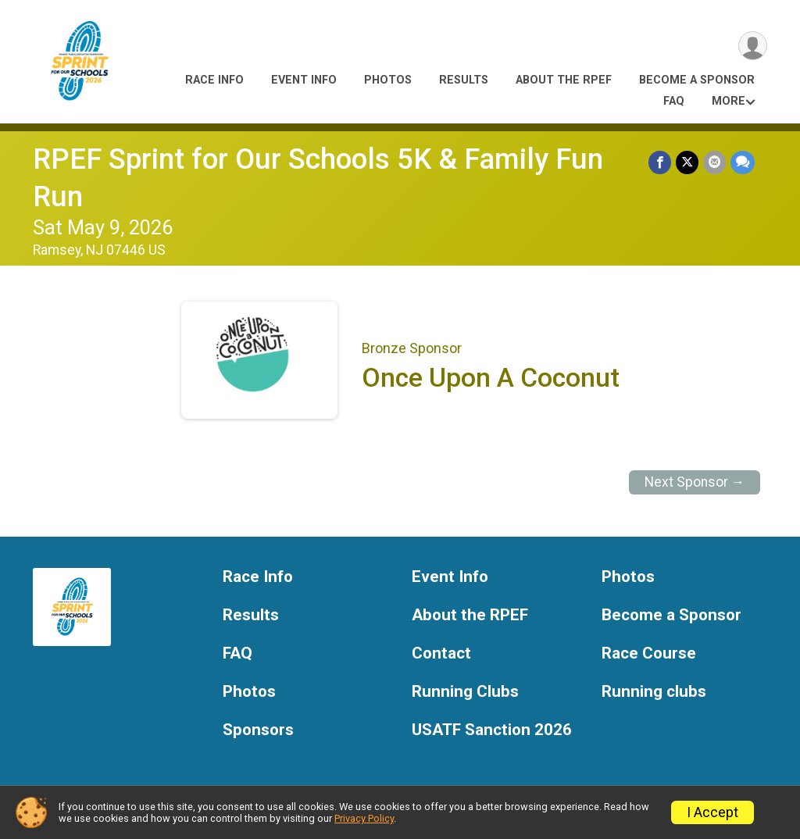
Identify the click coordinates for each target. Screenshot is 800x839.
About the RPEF (564, 80)
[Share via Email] (714, 162)
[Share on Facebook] (659, 162)
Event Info (304, 80)
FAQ (673, 101)
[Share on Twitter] (687, 162)
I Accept (712, 812)
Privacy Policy (364, 818)
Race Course (649, 653)
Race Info (214, 80)
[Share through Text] (742, 162)
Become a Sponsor (697, 80)
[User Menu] (752, 45)
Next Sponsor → (695, 482)
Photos (388, 80)
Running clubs (654, 692)
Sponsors (258, 730)
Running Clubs (465, 692)
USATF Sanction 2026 (492, 730)
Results (463, 80)
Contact (441, 653)
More (728, 101)
